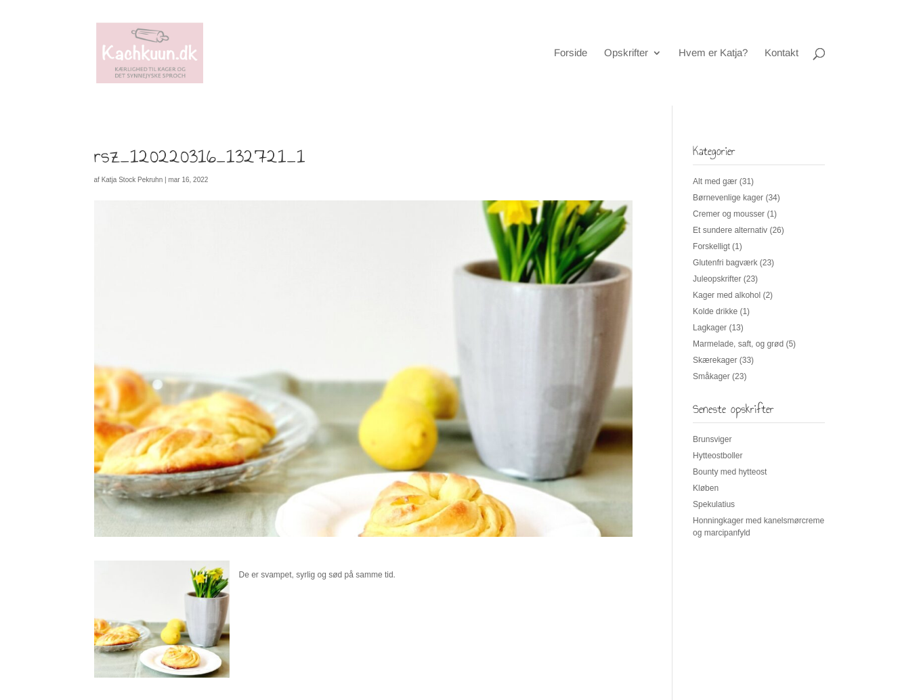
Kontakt (781, 53)
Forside (570, 53)
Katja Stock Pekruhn (132, 179)
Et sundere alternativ (730, 230)
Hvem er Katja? (713, 53)
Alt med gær (715, 181)
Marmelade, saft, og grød (738, 344)
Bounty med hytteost (730, 472)
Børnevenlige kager (728, 197)
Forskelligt (711, 246)
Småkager (711, 376)
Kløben (706, 488)
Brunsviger (712, 439)
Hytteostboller (717, 455)
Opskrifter (626, 53)
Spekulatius (714, 504)
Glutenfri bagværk (725, 262)
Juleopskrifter (717, 279)
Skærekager (715, 360)
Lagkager (710, 327)
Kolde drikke (715, 311)
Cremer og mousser (729, 214)
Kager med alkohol (727, 295)
